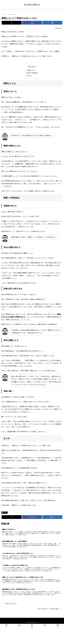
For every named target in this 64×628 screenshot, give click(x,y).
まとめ (29, 75)
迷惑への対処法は (32, 73)
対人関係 (4, 512)
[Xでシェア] (12, 23)
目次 (29, 66)
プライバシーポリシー (32, 622)
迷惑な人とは (31, 70)
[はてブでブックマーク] (52, 23)
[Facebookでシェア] (32, 23)
